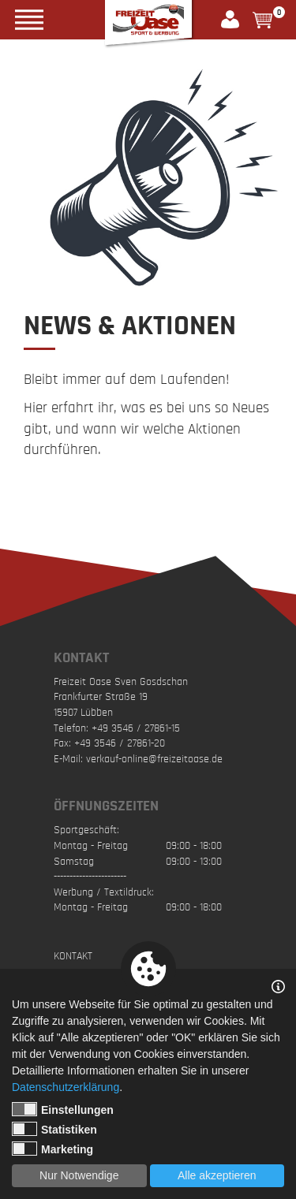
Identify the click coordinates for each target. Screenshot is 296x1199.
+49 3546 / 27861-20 (119, 743)
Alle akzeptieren (217, 1175)
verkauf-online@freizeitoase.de (154, 759)
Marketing (52, 1148)
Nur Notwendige (78, 1175)
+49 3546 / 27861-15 (136, 728)
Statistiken (54, 1129)
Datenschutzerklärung (65, 1087)
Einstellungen (63, 1109)
